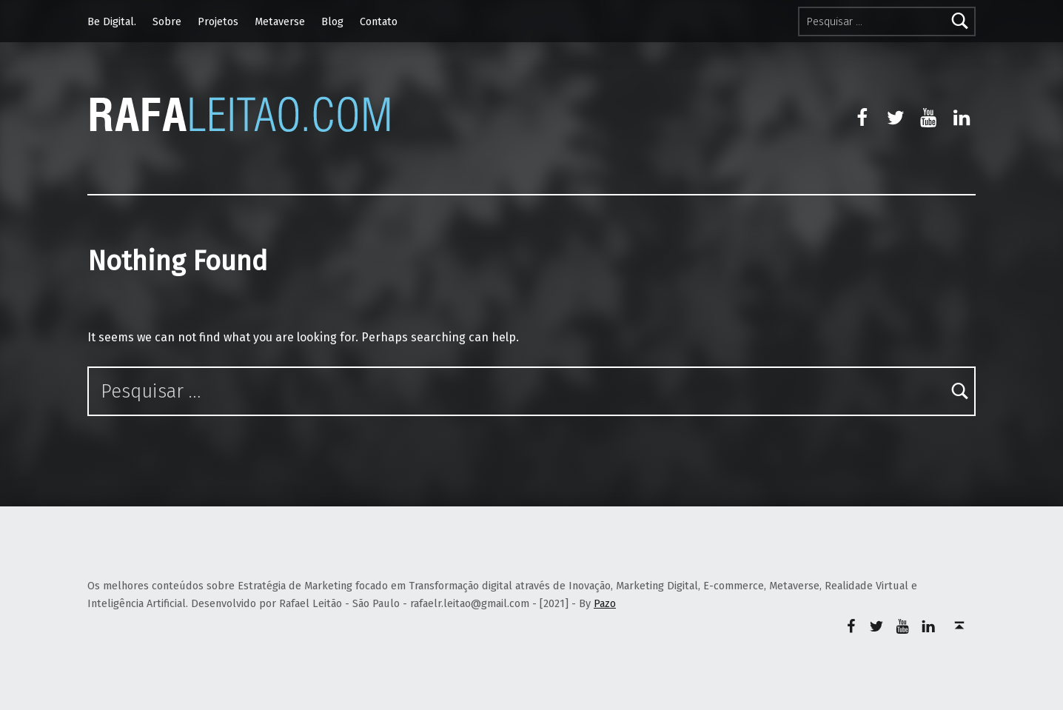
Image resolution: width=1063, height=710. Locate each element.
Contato (379, 21)
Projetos (218, 21)
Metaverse (280, 21)
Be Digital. (111, 21)
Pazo (605, 603)
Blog (332, 21)
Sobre (166, 21)
